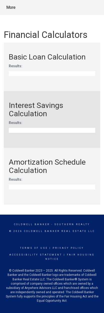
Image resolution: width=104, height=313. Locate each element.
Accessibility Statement (35, 255)
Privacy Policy (68, 248)
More (11, 7)
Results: (15, 66)
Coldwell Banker (32, 224)
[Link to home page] (51, 7)
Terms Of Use (34, 248)
